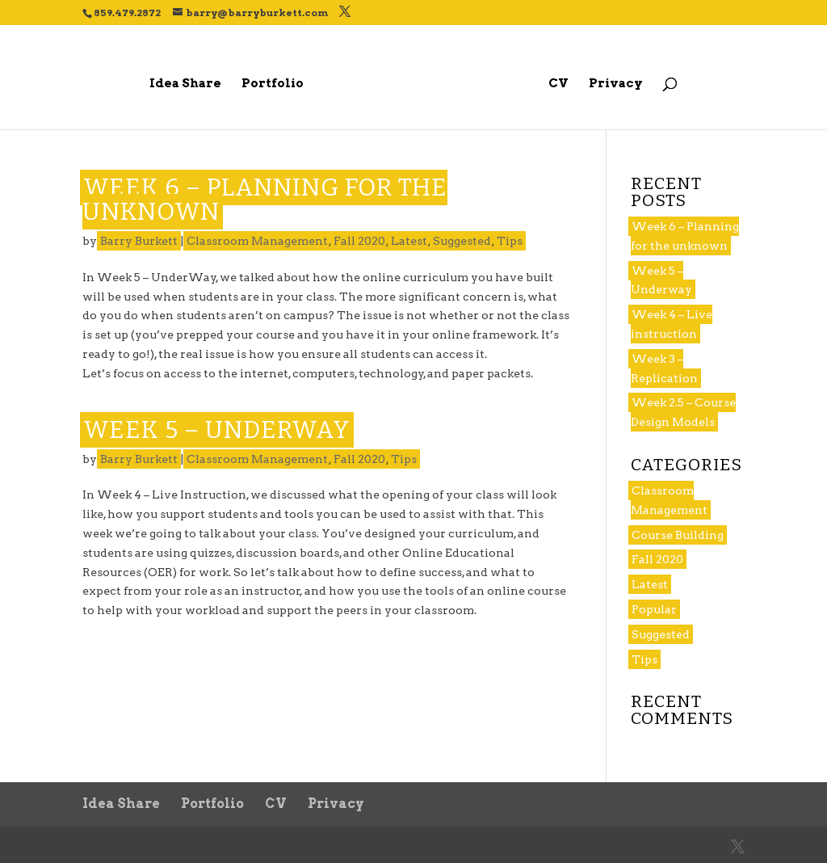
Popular (654, 609)
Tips (510, 240)
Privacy (616, 84)
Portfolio (272, 84)
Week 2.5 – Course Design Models (683, 412)
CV (558, 84)
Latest (409, 240)
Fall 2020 (359, 240)
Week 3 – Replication (664, 368)
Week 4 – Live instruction (671, 324)
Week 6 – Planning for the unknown (264, 199)
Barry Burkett (139, 240)
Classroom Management (257, 240)
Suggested (462, 240)
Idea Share (185, 84)
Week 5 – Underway (217, 429)
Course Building (678, 534)
